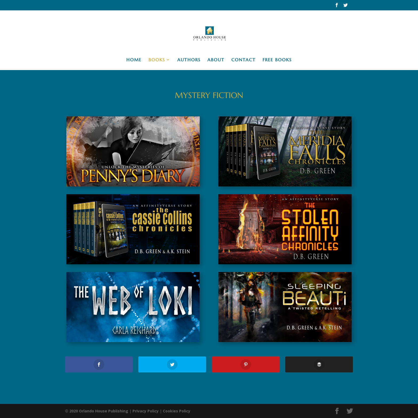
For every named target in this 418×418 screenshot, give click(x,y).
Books (156, 60)
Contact (243, 60)
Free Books (277, 60)
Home (134, 60)
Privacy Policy (145, 410)
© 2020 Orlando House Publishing (96, 410)
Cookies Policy (176, 410)
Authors (188, 60)
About (215, 60)
